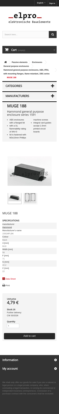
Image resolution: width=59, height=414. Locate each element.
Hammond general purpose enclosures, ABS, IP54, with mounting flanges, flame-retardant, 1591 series (26, 72)
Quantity (11, 321)
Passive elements (20, 62)
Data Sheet (11, 279)
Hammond (7, 227)
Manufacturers (17, 96)
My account (10, 368)
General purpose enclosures (16, 66)
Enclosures (37, 62)
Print (8, 285)
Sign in (52, 3)
